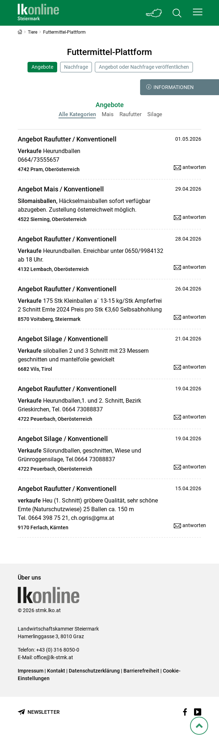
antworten (194, 167)
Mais (108, 114)
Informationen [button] (170, 87)
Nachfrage (76, 67)
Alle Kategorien (77, 114)
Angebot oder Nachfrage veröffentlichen (144, 67)
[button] (197, 12)
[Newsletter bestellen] (39, 712)
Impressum (30, 671)
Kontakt (56, 671)
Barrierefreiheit (141, 671)
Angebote (42, 67)
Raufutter (130, 114)
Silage (154, 114)
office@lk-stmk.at (53, 657)
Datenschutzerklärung (94, 671)
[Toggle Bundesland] (154, 12)
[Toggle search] (177, 12)
